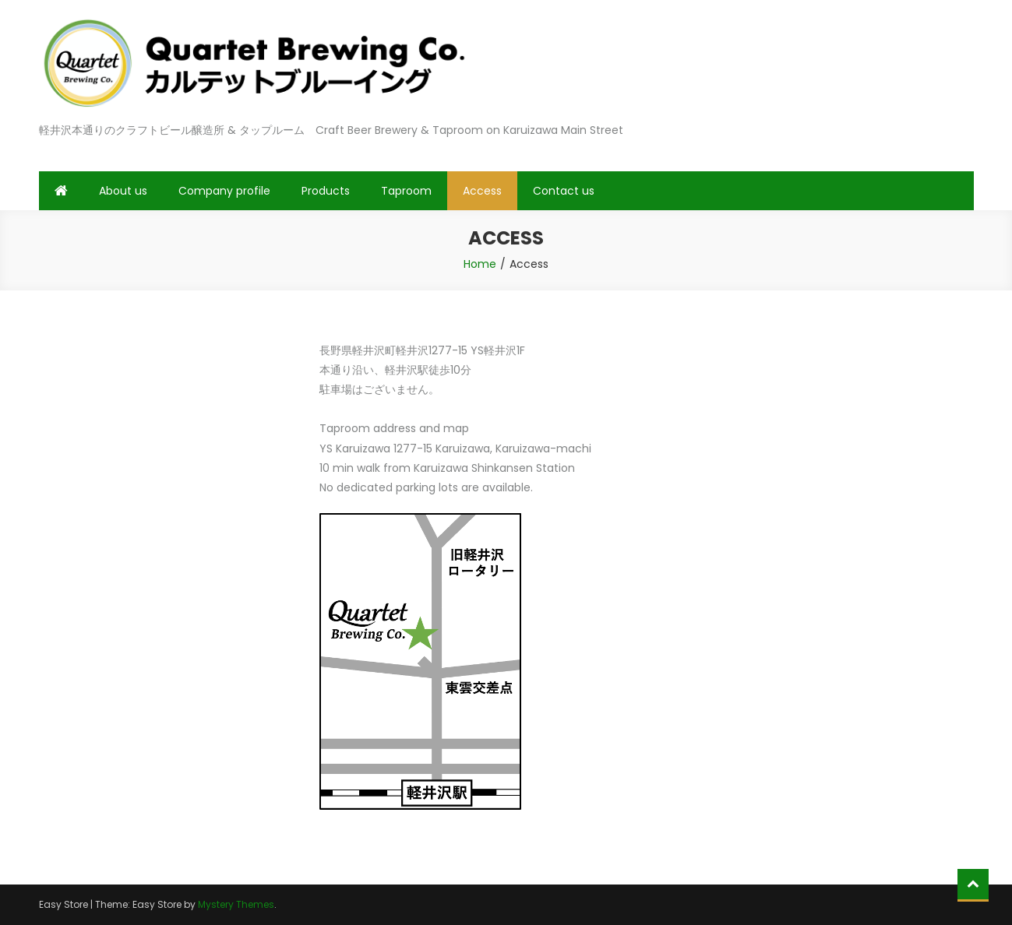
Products (325, 191)
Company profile (224, 191)
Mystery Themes (236, 904)
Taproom (406, 191)
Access (482, 191)
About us (123, 191)
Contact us (563, 191)
